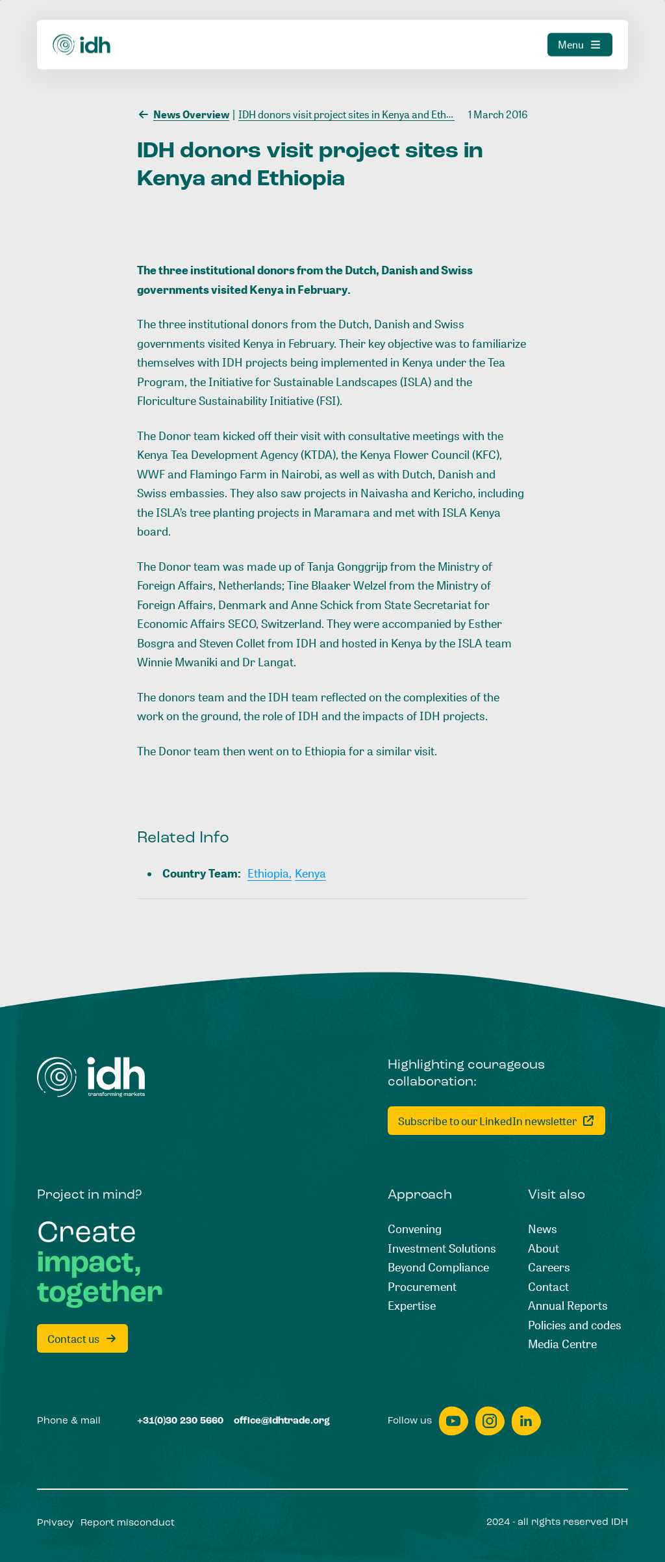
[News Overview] (183, 114)
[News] (542, 1229)
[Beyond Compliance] (438, 1267)
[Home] (91, 1077)
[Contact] (548, 1287)
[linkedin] (526, 1421)
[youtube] (453, 1421)
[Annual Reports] (568, 1306)
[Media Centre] (562, 1344)
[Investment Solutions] (442, 1248)
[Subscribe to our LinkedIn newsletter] (496, 1120)
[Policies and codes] (574, 1325)
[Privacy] (55, 1523)
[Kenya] (310, 873)
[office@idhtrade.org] (282, 1421)
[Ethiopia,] (269, 873)
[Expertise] (412, 1306)
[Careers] (549, 1267)
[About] (543, 1248)
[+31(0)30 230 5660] (180, 1421)
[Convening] (415, 1229)
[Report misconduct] (128, 1523)
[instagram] (489, 1421)
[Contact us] (82, 1338)
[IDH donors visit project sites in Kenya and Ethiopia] (350, 114)
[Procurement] (422, 1287)
